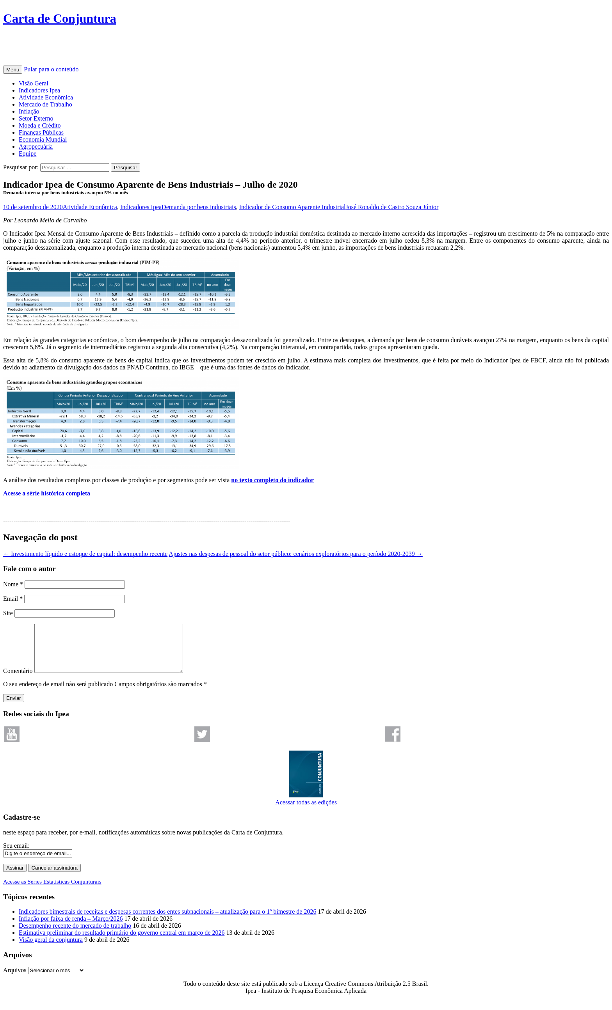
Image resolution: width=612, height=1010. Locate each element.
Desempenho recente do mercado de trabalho (75, 935)
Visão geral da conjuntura (51, 949)
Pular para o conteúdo (51, 69)
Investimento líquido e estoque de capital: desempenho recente (85, 553)
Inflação (29, 111)
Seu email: (16, 855)
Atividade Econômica (46, 97)
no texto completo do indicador (272, 480)
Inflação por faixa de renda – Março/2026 (71, 928)
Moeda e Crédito (40, 125)
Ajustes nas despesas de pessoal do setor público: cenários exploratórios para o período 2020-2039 (296, 553)
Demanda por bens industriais (199, 207)
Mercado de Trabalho (45, 104)
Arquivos (15, 979)
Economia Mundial (43, 139)
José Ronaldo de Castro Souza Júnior (392, 207)
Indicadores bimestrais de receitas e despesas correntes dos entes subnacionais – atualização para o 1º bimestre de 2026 (167, 921)
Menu (12, 70)
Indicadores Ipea (39, 90)
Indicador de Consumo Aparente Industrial (292, 207)
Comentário (18, 680)
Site (8, 613)
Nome (13, 584)
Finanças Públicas (41, 132)
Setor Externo (36, 118)
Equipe (27, 153)
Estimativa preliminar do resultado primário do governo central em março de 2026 (121, 942)
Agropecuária (36, 146)
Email (13, 598)
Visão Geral (33, 83)
